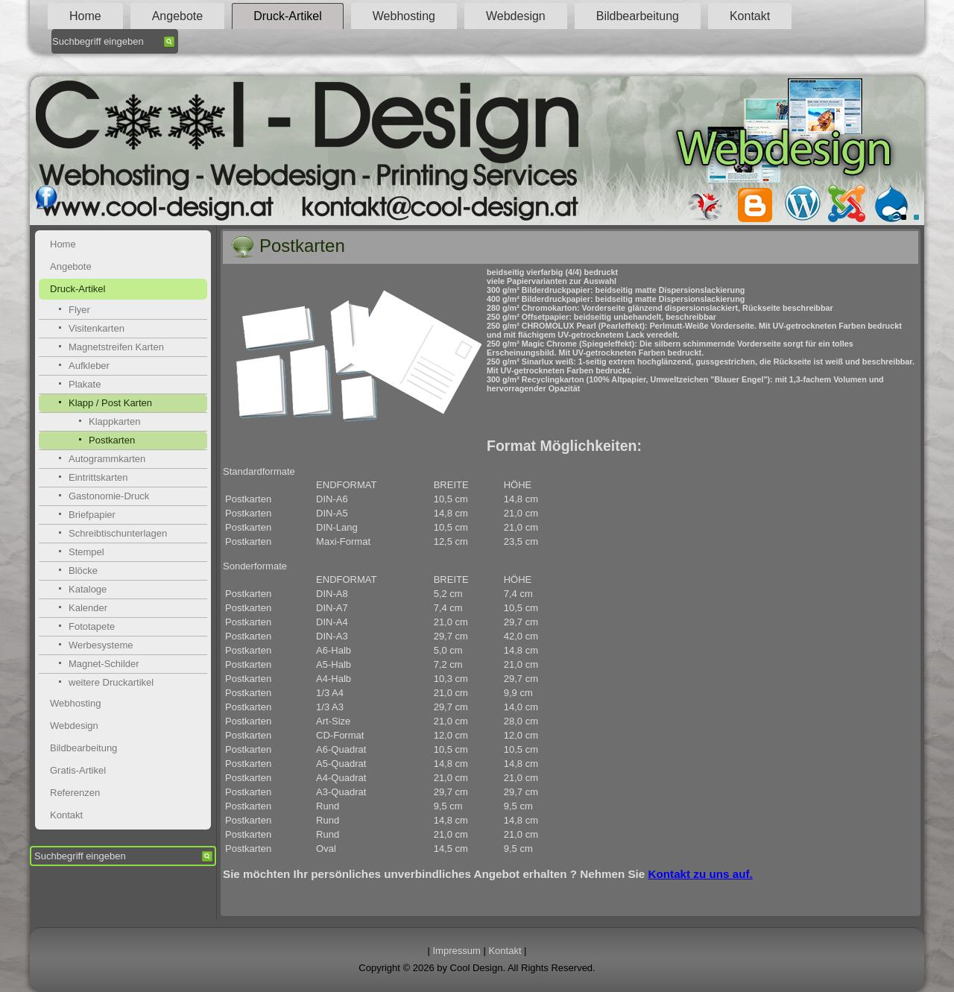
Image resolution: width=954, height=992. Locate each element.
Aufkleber (89, 365)
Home (85, 16)
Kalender (88, 607)
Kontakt (750, 16)
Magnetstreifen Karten (116, 347)
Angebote (177, 16)
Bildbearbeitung (637, 16)
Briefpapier (92, 514)
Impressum (457, 950)
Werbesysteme (101, 645)
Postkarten (112, 440)
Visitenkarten (96, 328)
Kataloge (88, 589)
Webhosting (404, 16)
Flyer (79, 309)
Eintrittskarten (98, 477)
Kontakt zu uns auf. (700, 874)
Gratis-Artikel (78, 770)
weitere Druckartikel (111, 682)
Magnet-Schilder (104, 663)
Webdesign (516, 16)
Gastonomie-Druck (109, 496)
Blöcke (83, 570)
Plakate (85, 384)
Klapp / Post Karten (110, 402)
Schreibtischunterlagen (118, 533)
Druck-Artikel (287, 16)
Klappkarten (114, 421)
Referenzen (75, 792)
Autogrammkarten (107, 458)
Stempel (86, 551)
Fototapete (92, 626)
